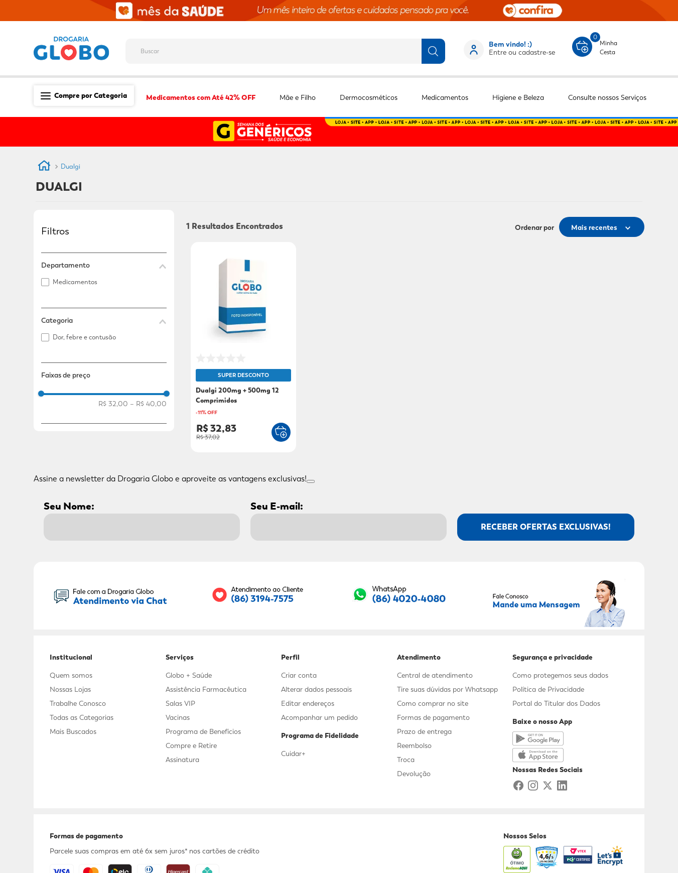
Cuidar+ (293, 753)
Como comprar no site (432, 703)
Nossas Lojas (70, 689)
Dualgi (70, 166)
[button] (104, 265)
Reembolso (414, 745)
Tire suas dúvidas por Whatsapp (447, 689)
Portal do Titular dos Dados (556, 703)
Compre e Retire (191, 745)
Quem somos (71, 675)
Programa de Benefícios (203, 731)
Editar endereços (307, 703)
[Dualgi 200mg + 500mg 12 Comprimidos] (243, 348)
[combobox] (293, 48)
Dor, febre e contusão (84, 337)
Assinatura (182, 759)
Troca (406, 759)
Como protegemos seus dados (560, 675)
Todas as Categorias (81, 717)
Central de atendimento (435, 675)
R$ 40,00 (148, 404)
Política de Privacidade (548, 689)
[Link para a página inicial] (44, 167)
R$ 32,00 (113, 404)
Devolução (414, 773)
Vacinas (178, 717)
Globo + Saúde (189, 675)
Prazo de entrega (424, 731)
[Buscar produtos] (433, 51)
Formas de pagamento (433, 717)
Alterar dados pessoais (316, 689)
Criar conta (299, 675)
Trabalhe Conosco (78, 703)
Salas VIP (180, 703)
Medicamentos (75, 282)
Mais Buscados (73, 731)
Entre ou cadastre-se (522, 52)
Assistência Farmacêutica (206, 689)
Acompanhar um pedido (319, 717)
